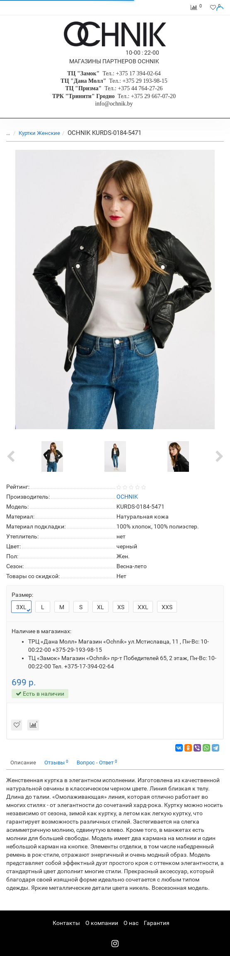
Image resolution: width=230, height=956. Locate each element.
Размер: (22, 594)
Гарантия (156, 923)
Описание (23, 762)
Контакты (66, 923)
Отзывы (56, 762)
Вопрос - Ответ (97, 762)
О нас (130, 923)
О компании (101, 923)
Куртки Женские (39, 133)
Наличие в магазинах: (41, 631)
